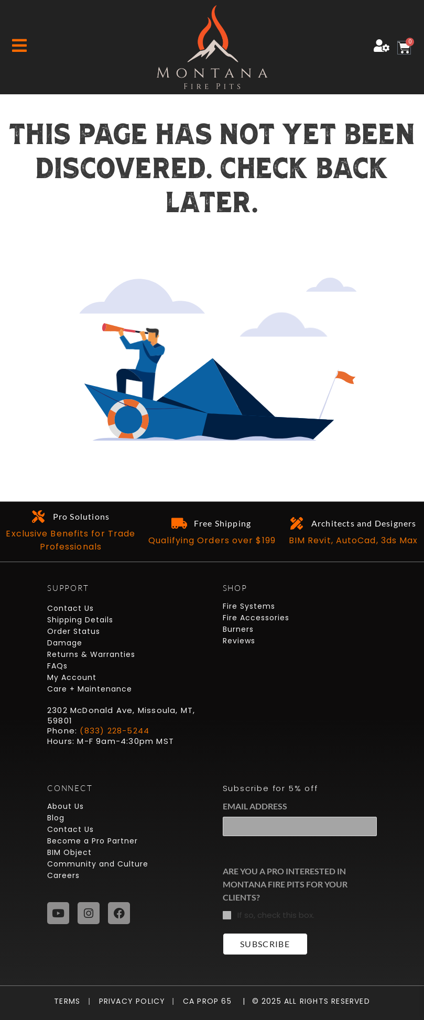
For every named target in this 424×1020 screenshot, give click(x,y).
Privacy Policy (128, 1001)
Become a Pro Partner (92, 841)
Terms (69, 1001)
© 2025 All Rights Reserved (311, 1001)
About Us (65, 806)
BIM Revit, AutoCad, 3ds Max (353, 540)
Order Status (73, 631)
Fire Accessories (256, 617)
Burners (238, 629)
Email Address (255, 806)
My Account (71, 677)
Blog (55, 818)
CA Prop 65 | (210, 1001)
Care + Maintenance (89, 689)
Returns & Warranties (91, 654)
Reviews (239, 640)
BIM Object (69, 852)
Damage (64, 643)
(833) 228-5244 (114, 730)
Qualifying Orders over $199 (212, 540)
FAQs (57, 666)
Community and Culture (97, 864)
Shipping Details (80, 620)
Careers (63, 875)
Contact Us (70, 608)
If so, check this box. (275, 914)
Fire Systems (249, 606)
